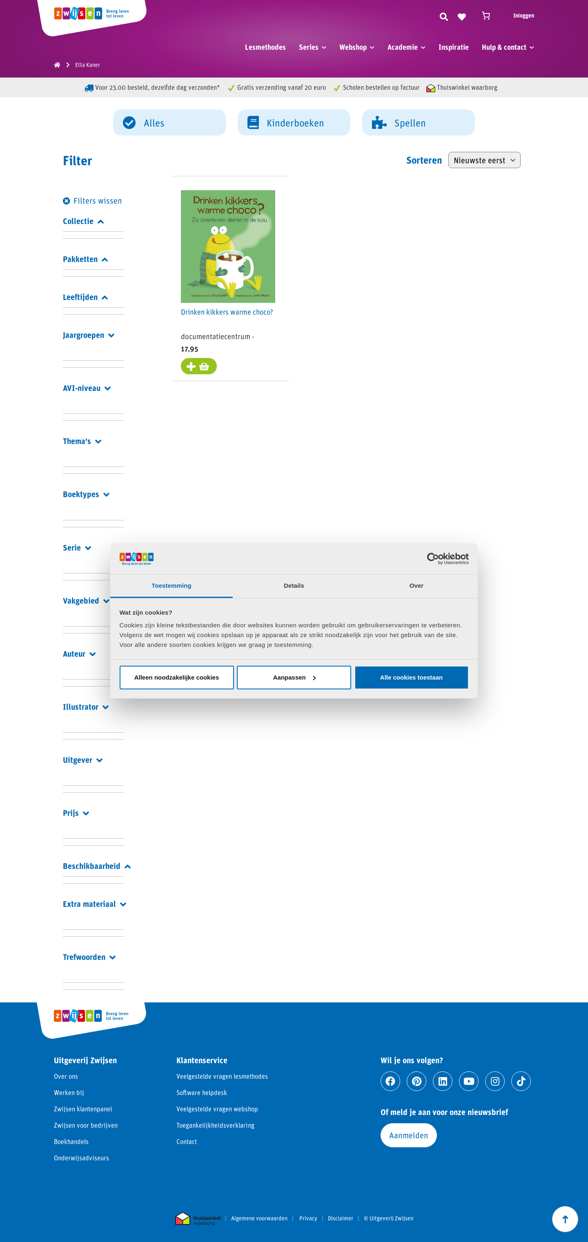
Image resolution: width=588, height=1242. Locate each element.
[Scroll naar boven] (565, 1219)
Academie (403, 47)
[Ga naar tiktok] (521, 1081)
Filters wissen (98, 200)
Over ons (66, 1076)
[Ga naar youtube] (469, 1081)
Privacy (308, 1218)
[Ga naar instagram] (495, 1081)
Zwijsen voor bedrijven (86, 1125)
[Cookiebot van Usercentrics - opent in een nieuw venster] (433, 559)
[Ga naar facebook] (390, 1081)
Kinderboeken (285, 122)
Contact (186, 1141)
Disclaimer (340, 1218)
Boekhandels (71, 1141)
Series (308, 47)
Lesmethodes (265, 47)
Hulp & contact (504, 47)
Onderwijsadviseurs (81, 1157)
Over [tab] (417, 585)
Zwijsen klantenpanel (83, 1108)
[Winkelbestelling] (484, 160)
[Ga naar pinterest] (416, 1081)
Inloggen (523, 15)
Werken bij (69, 1092)
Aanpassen (294, 677)
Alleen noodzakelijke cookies (176, 677)
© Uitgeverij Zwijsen (388, 1218)
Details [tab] (294, 585)
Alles (143, 122)
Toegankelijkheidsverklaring (215, 1125)
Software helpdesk (201, 1092)
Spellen (399, 122)
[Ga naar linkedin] (442, 1081)
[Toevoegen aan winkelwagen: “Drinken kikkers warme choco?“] (199, 366)
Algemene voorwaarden (259, 1218)
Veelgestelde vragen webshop (217, 1108)
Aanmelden (408, 1135)
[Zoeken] (444, 15)
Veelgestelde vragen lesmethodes (222, 1076)
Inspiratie (454, 47)
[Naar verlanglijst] (462, 15)
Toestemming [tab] (171, 585)
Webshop (353, 47)
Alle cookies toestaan (411, 677)
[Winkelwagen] (489, 15)
